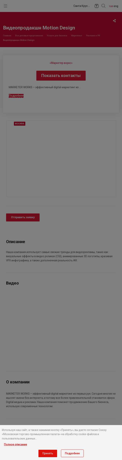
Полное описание (15, 444)
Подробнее (72, 453)
